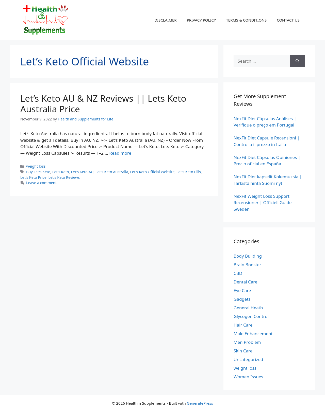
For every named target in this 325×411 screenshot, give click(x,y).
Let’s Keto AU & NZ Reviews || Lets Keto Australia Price (103, 103)
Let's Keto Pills (188, 171)
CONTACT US (288, 20)
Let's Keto (60, 171)
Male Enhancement (253, 333)
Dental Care (245, 282)
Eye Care (242, 290)
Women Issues (248, 377)
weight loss (35, 166)
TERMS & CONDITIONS (246, 20)
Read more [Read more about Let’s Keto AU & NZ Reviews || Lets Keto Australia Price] (120, 153)
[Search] (297, 61)
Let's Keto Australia (111, 171)
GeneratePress (200, 403)
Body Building (248, 256)
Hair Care (243, 325)
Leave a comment (41, 182)
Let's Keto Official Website (152, 171)
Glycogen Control (251, 316)
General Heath (248, 308)
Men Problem (247, 342)
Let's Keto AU (82, 171)
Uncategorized (248, 359)
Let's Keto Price (33, 177)
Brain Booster (247, 264)
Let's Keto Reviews (64, 177)
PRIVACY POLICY (201, 20)
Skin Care (243, 351)
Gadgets (242, 299)
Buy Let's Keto (38, 171)
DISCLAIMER (165, 20)
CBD (238, 273)
